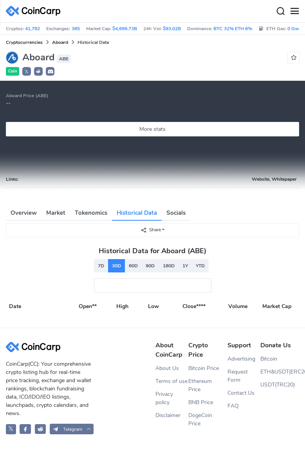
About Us (167, 368)
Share (151, 230)
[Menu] (294, 11)
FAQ (233, 406)
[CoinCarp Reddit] (40, 429)
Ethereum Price (200, 385)
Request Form (237, 376)
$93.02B (172, 28)
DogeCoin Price (200, 419)
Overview (24, 213)
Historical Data (137, 213)
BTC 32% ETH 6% (232, 28)
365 (76, 28)
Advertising (241, 359)
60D (133, 266)
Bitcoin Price (203, 368)
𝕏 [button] (27, 72)
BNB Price (200, 402)
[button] (38, 71)
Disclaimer (167, 415)
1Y (185, 266)
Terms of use (171, 381)
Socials (176, 213)
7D (101, 266)
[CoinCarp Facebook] (25, 429)
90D (150, 266)
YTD (200, 266)
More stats (152, 129)
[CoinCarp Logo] (35, 11)
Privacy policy (164, 398)
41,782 (32, 28)
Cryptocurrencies (24, 42)
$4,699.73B (124, 28)
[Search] (280, 11)
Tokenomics (91, 213)
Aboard (60, 42)
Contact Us (241, 393)
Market (55, 213)
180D (169, 266)
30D (116, 266)
